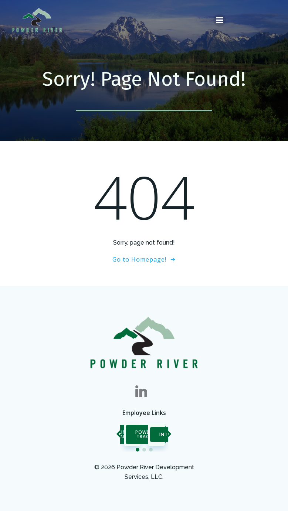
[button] (137, 450)
